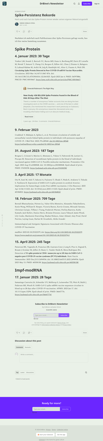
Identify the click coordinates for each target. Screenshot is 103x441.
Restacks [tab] (28, 347)
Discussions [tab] (30, 372)
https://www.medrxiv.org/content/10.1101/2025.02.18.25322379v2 (42, 235)
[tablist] (23, 347)
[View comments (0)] (24, 31)
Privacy (48, 430)
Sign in (96, 4)
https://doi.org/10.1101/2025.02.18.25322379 (63, 232)
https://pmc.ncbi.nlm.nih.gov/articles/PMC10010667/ (58, 79)
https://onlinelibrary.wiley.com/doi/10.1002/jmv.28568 (37, 144)
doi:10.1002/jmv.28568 (58, 141)
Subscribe (86, 4)
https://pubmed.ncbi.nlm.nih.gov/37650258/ (48, 168)
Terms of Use (61, 323)
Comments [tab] (19, 347)
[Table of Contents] (2, 220)
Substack (42, 440)
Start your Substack (45, 435)
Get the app (61, 435)
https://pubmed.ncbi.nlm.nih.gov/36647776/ (33, 294)
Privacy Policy (67, 325)
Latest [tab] (22, 372)
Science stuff (20, 11)
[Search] (74, 4)
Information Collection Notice (51, 325)
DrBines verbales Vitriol (27, 23)
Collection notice (62, 430)
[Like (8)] (18, 31)
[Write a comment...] (53, 357)
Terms (54, 430)
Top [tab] (17, 372)
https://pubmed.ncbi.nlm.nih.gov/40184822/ (42, 192)
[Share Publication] (79, 4)
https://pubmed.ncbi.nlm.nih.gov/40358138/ (60, 262)
